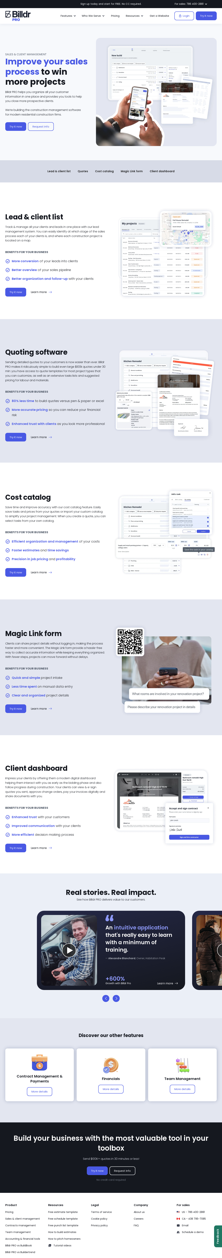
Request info (41, 127)
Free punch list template (63, 1225)
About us (139, 1212)
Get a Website (159, 16)
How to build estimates (62, 1232)
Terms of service (101, 1212)
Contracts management (20, 1225)
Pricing (115, 16)
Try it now (206, 16)
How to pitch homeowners (64, 1239)
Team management (18, 1232)
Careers (138, 1218)
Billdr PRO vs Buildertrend (20, 1252)
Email (185, 1225)
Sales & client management (22, 1218)
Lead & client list (59, 171)
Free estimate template (63, 1212)
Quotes (83, 171)
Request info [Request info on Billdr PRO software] (122, 1171)
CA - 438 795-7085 (194, 1218)
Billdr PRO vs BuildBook (18, 1245)
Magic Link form (132, 171)
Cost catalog (104, 171)
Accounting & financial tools (22, 1239)
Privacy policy (99, 1225)
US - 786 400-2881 (193, 1212)
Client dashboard (162, 171)
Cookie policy (99, 1218)
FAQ (136, 1225)
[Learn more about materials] (167, 983)
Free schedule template (63, 1218)
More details (39, 1091)
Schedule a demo (193, 1232)
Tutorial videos (62, 1245)
